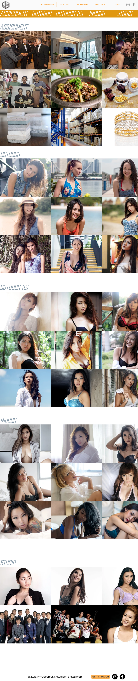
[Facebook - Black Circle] (122, 676)
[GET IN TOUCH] (100, 677)
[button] (47, 4)
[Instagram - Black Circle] (115, 676)
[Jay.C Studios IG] (128, 5)
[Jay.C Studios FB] (134, 5)
